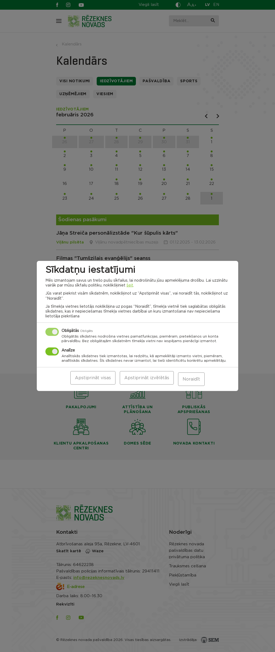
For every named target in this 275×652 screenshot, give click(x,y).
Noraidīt (191, 379)
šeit (129, 287)
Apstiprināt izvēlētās (146, 379)
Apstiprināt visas (93, 379)
